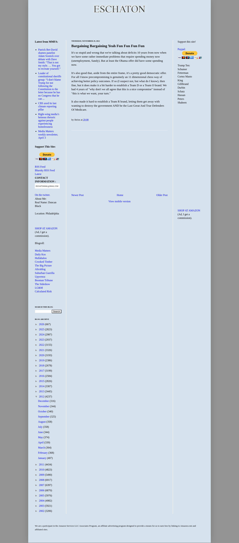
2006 (42, 490)
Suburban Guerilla (44, 273)
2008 (42, 480)
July (40, 426)
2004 (42, 500)
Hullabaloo (41, 258)
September (44, 416)
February (43, 452)
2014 (42, 386)
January (42, 458)
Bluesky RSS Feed (45, 170)
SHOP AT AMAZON (46, 228)
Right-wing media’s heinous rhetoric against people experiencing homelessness (48, 120)
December (44, 401)
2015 (42, 381)
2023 (42, 339)
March (42, 447)
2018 (42, 365)
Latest (38, 174)
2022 (42, 344)
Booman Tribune (44, 280)
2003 (42, 505)
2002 (42, 511)
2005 (42, 495)
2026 (42, 324)
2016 (42, 376)
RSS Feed (40, 166)
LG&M (39, 287)
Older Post (162, 195)
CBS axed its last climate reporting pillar (47, 106)
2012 (42, 396)
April (41, 442)
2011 (42, 464)
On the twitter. (42, 194)
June (40, 432)
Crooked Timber (43, 261)
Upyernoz (40, 276)
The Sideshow (42, 284)
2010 (42, 469)
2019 (42, 360)
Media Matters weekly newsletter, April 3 (48, 134)
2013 (42, 391)
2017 (42, 370)
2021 (42, 350)
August (42, 421)
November (44, 406)
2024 (42, 334)
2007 (42, 485)
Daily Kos (40, 254)
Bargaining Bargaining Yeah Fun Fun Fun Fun (108, 46)
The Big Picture (43, 265)
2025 (42, 329)
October (42, 411)
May (40, 437)
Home (120, 195)
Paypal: (182, 49)
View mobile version (119, 201)
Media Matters (42, 250)
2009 (42, 474)
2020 (42, 355)
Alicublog (40, 269)
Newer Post (77, 195)
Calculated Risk (43, 291)
